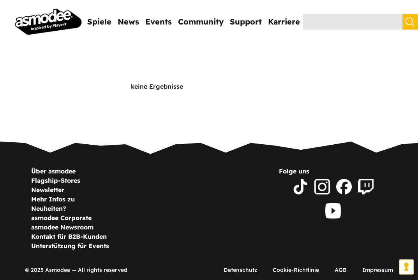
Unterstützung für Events (70, 246)
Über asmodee (53, 171)
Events (158, 21)
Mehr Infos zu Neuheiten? (53, 203)
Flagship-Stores (55, 180)
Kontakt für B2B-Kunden (69, 236)
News (128, 21)
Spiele (99, 21)
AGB (341, 269)
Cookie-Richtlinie (296, 269)
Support (246, 21)
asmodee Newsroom (62, 227)
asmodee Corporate (61, 218)
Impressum (377, 269)
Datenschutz (240, 269)
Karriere (284, 21)
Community (201, 21)
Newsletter (47, 190)
